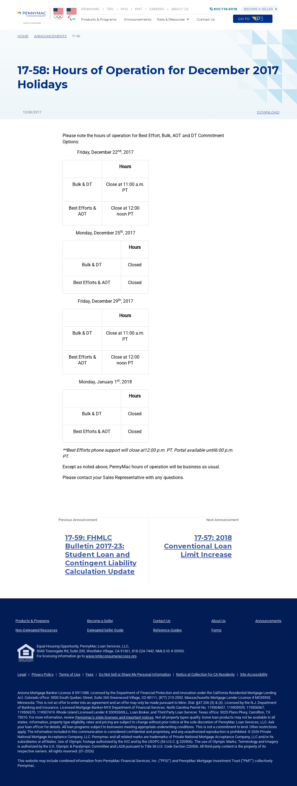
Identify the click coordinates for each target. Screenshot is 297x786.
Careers (156, 9)
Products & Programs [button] (99, 19)
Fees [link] (90, 674)
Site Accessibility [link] (253, 674)
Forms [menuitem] (216, 630)
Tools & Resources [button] (171, 19)
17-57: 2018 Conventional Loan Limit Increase (198, 546)
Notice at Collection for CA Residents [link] (205, 674)
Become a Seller (260, 9)
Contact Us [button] (206, 19)
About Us (179, 9)
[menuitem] (33, 16)
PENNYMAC (90, 9)
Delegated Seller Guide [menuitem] (105, 630)
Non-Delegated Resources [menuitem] (36, 630)
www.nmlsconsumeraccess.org (111, 656)
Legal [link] (21, 674)
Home (22, 36)
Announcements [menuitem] (268, 621)
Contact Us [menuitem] (161, 621)
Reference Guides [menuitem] (167, 630)
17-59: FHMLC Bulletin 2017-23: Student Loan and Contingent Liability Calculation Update (100, 554)
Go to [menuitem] (253, 19)
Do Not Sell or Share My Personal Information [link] (135, 674)
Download (266, 112)
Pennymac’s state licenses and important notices (114, 717)
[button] (276, 19)
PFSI (124, 9)
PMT (138, 9)
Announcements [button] (138, 19)
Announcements (50, 36)
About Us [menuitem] (218, 621)
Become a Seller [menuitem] (100, 621)
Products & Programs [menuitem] (32, 621)
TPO (110, 9)
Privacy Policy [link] (43, 674)
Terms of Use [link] (69, 674)
